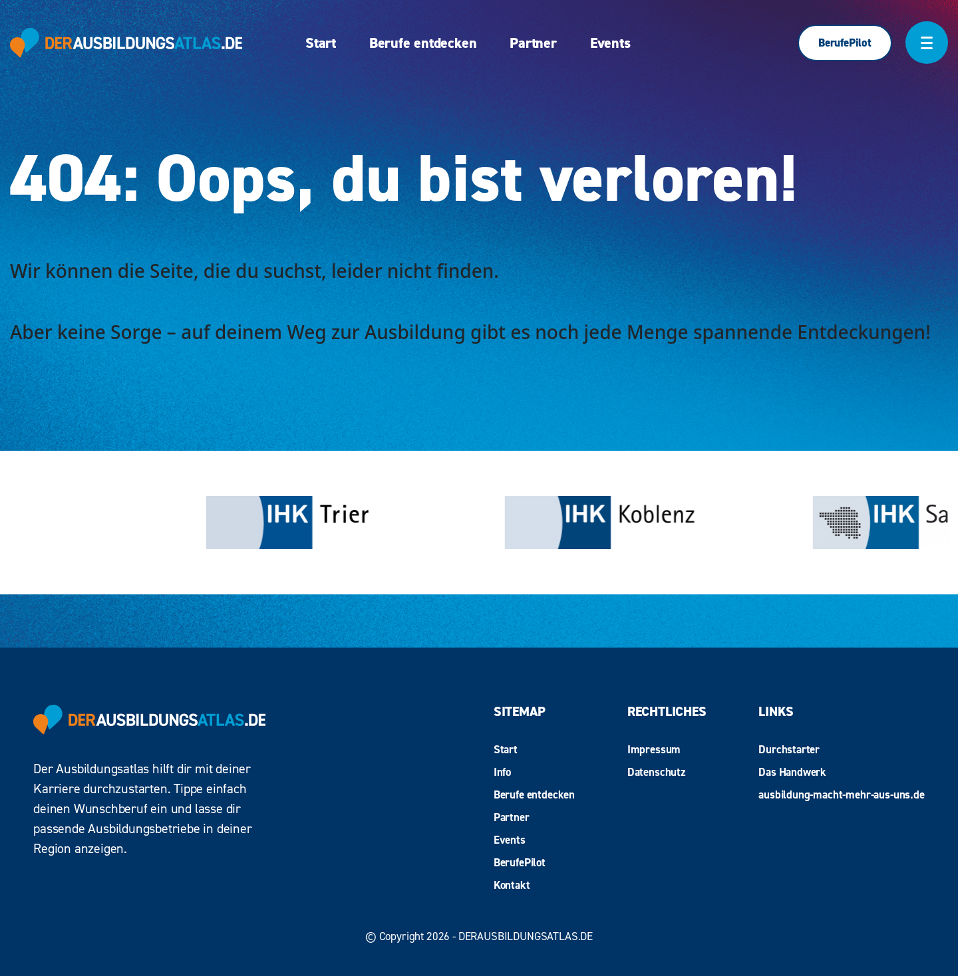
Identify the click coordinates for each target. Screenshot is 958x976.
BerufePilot (845, 42)
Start (320, 43)
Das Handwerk (792, 772)
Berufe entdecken (422, 43)
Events (610, 43)
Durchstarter (789, 749)
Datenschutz (656, 772)
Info (502, 772)
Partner (533, 43)
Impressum (654, 749)
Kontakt (512, 885)
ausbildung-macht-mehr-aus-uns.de (841, 794)
